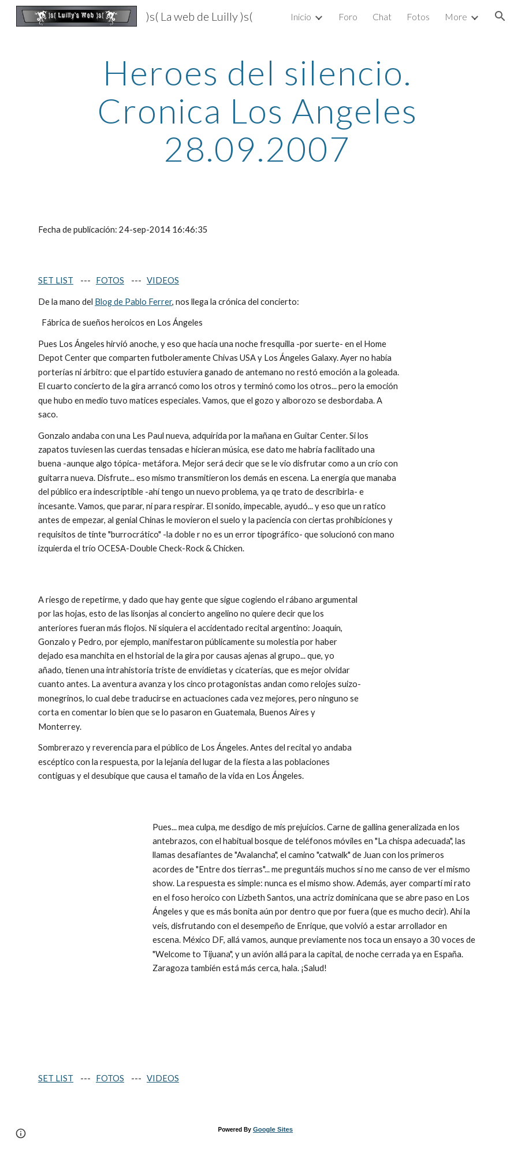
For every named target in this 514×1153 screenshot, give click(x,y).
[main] (257, 110)
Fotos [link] (418, 16)
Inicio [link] (300, 16)
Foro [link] (347, 16)
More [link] (456, 16)
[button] (500, 16)
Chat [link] (382, 16)
